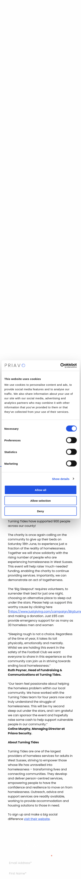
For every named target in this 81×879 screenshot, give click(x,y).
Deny (40, 511)
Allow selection (40, 500)
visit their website (37, 819)
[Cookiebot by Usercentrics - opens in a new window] (60, 365)
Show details (61, 478)
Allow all (40, 490)
